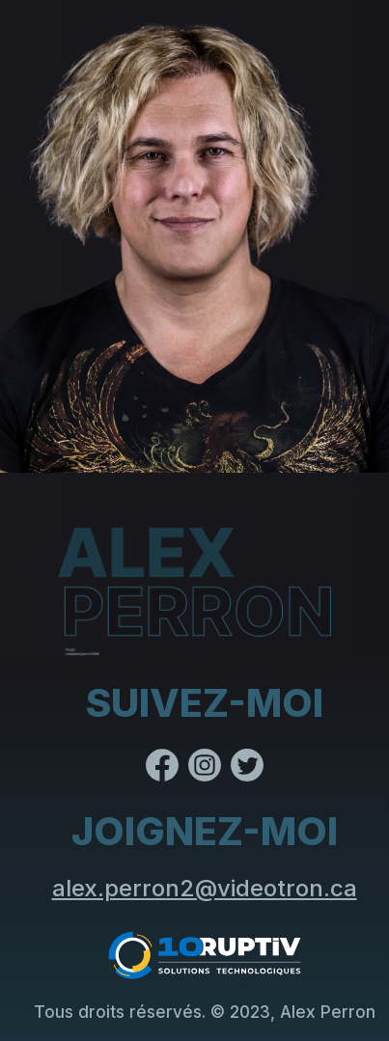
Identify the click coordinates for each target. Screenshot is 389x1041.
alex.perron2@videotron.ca (204, 888)
